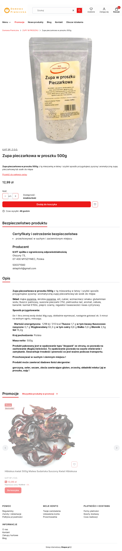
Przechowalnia (50, 517)
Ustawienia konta (51, 514)
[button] (79, 10)
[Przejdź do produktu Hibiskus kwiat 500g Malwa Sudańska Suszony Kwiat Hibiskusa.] (41, 435)
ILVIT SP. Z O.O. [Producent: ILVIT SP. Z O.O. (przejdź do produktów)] (10, 149)
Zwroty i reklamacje (11, 514)
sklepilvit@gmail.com (24, 268)
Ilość (4, 191)
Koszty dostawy (91, 514)
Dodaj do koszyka (47, 204)
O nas (5, 529)
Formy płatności (91, 511)
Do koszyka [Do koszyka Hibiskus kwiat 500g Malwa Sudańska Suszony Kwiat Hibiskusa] (13, 490)
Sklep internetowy (57, 547)
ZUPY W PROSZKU (30, 30)
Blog (4, 538)
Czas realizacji (91, 517)
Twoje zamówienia (52, 511)
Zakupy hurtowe (10, 535)
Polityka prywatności (12, 517)
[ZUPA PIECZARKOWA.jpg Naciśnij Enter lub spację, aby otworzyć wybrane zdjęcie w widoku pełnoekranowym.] (61, 90)
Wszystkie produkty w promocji (40, 394)
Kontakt (6, 532)
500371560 (19, 264)
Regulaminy (8, 511)
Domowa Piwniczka (10, 30)
